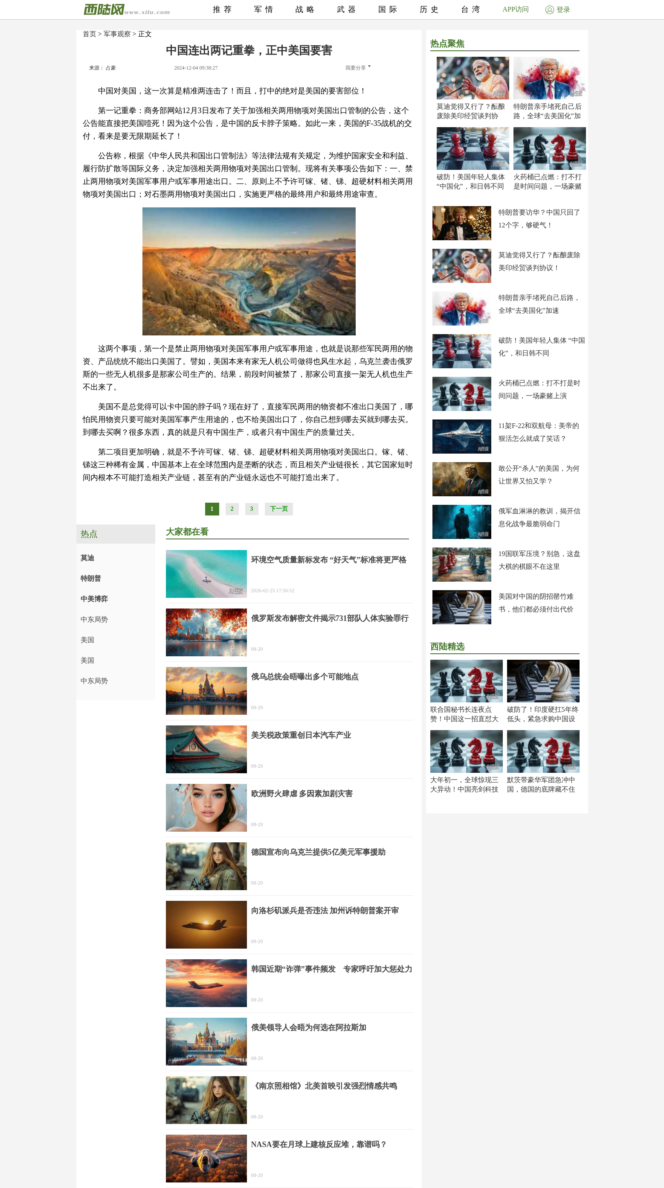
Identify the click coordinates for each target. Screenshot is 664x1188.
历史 (431, 9)
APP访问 (516, 9)
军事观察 (117, 34)
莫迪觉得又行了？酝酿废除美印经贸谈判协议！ (471, 116)
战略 (307, 9)
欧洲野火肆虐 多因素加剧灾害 (302, 793)
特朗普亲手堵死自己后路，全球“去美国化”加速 (547, 116)
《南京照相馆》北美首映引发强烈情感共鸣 (324, 1086)
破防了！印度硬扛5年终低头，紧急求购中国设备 (543, 719)
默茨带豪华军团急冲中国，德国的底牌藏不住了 (541, 789)
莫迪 (87, 558)
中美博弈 (94, 599)
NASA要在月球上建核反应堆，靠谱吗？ (319, 1144)
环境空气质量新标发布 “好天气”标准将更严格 (329, 560)
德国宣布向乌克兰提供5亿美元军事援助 (318, 852)
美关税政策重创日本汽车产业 (301, 735)
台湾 (472, 9)
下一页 (279, 509)
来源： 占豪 (102, 68)
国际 (389, 9)
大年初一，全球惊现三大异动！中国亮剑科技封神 (464, 789)
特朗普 (91, 578)
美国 (87, 640)
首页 (89, 34)
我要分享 (358, 68)
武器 (348, 9)
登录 (557, 9)
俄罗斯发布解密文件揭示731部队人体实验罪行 (330, 618)
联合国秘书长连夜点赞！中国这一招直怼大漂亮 (464, 719)
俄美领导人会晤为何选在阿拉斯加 (308, 1027)
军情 (265, 9)
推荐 (224, 9)
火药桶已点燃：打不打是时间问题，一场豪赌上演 (547, 186)
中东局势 (94, 619)
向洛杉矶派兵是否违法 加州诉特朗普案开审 (325, 910)
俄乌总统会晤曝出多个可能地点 (305, 677)
